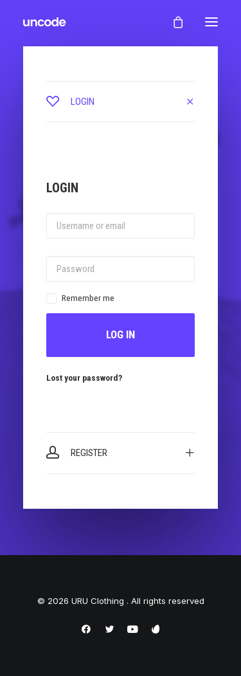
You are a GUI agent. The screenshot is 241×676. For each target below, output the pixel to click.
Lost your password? (84, 377)
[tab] (120, 102)
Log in (120, 334)
